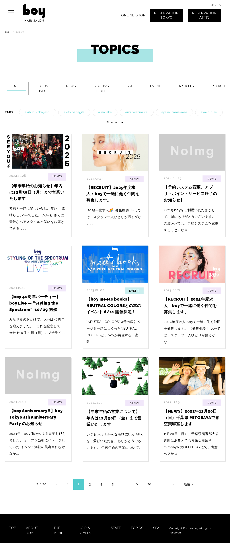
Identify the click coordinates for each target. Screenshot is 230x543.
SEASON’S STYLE (101, 88)
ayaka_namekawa (174, 112)
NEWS (71, 86)
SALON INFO (42, 88)
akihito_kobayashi (37, 112)
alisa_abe (105, 112)
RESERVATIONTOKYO (166, 15)
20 (149, 484)
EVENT (155, 86)
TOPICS (137, 528)
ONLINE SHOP (133, 15)
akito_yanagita (74, 112)
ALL (17, 86)
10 (136, 484)
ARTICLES (186, 86)
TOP (12, 528)
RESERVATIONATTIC (204, 15)
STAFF (116, 528)
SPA (130, 86)
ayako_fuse (209, 112)
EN (219, 5)
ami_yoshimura (136, 112)
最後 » (189, 484)
